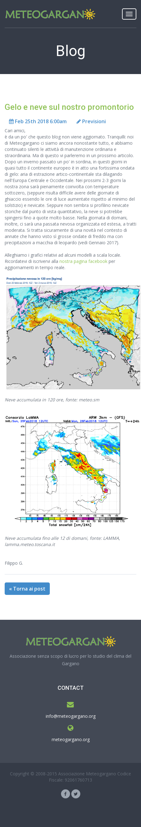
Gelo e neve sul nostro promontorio (69, 107)
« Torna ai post (27, 588)
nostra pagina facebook (83, 261)
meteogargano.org (71, 739)
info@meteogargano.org (71, 716)
